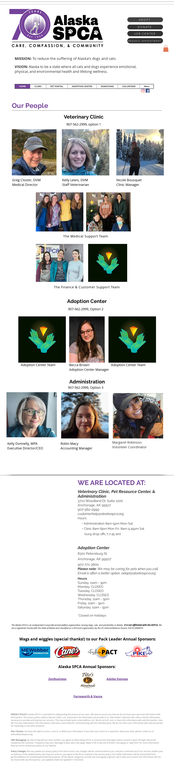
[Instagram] (143, 91)
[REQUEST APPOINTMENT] (145, 40)
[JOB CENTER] (145, 33)
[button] (166, 48)
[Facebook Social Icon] (148, 91)
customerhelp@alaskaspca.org (101, 514)
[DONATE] (145, 27)
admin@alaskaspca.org (21, 734)
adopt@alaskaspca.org (138, 573)
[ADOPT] (145, 19)
